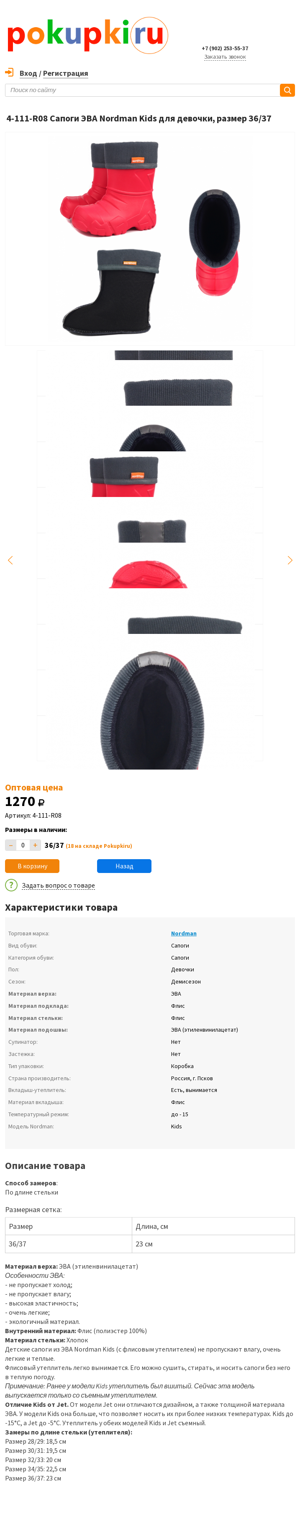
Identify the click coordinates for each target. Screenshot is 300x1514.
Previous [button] (10, 560)
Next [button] (290, 560)
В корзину (32, 866)
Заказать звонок (225, 56)
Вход (28, 73)
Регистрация (65, 73)
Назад (124, 866)
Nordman (184, 933)
